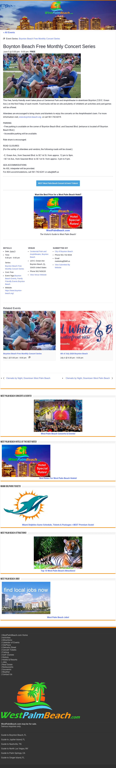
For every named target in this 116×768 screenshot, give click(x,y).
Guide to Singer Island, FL (12, 757)
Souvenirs (6, 669)
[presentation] (29, 330)
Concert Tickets (9, 650)
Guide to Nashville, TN (11, 744)
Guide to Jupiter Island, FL (13, 739)
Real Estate (7, 664)
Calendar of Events (10, 642)
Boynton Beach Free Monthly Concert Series (22, 354)
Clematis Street (9, 647)
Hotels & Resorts (9, 659)
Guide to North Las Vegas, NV (14, 748)
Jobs (4, 662)
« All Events (9, 32)
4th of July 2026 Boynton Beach (74, 354)
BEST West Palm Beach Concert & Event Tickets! (58, 183)
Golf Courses (8, 655)
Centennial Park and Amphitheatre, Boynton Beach (39, 254)
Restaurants (7, 667)
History (5, 657)
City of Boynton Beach (64, 251)
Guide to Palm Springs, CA (13, 753)
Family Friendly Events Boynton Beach (15, 281)
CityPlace (6, 645)
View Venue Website (38, 275)
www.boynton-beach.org (30, 117)
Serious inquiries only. (11, 726)
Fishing (5, 652)
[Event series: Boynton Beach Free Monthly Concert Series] (29, 357)
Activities (6, 637)
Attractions (7, 640)
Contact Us (7, 674)
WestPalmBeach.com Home (15, 635)
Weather (6, 672)
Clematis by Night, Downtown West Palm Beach (28, 378)
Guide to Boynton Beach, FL (13, 735)
